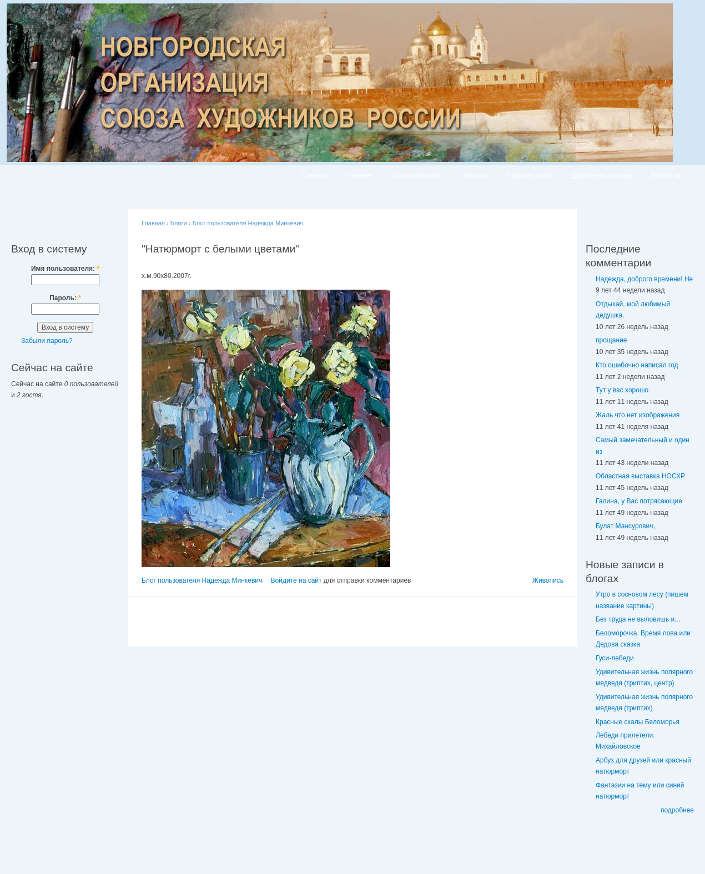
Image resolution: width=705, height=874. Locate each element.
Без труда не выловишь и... (638, 619)
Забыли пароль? (47, 341)
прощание (611, 340)
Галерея (359, 175)
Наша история (529, 175)
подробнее (677, 810)
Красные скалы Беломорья (637, 722)
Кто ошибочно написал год (637, 365)
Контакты (666, 175)
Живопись (547, 580)
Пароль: (65, 298)
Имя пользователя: (65, 268)
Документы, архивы (601, 175)
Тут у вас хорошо (622, 390)
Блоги (178, 223)
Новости (474, 175)
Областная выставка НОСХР (640, 476)
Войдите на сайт (296, 580)
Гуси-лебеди (615, 658)
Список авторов (416, 175)
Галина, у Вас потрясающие (639, 501)
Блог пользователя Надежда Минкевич (248, 223)
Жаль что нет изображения (637, 415)
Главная (314, 175)
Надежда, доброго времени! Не (644, 279)
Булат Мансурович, (625, 526)
